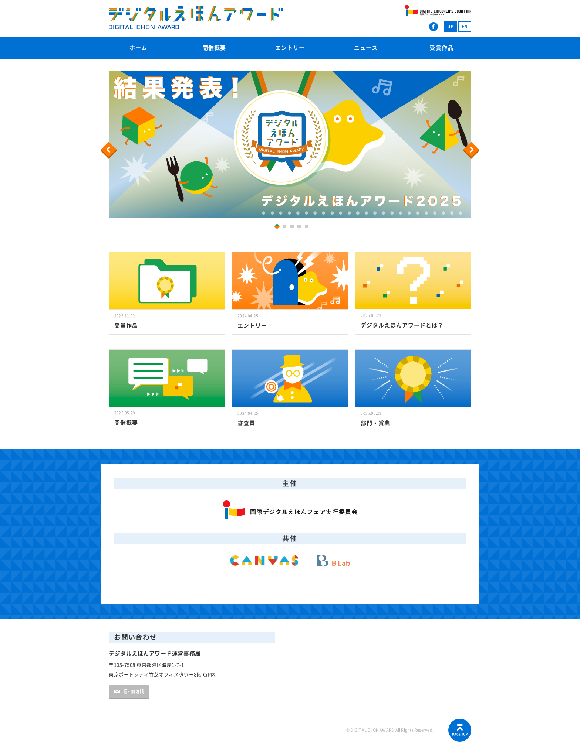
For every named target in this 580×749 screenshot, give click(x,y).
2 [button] (285, 227)
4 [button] (300, 227)
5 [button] (307, 227)
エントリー (290, 48)
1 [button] (275, 226)
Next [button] (472, 150)
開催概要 (214, 48)
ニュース (366, 48)
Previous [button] (110, 150)
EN (465, 26)
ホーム (138, 48)
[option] (290, 144)
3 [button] (293, 227)
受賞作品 (441, 48)
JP (450, 26)
